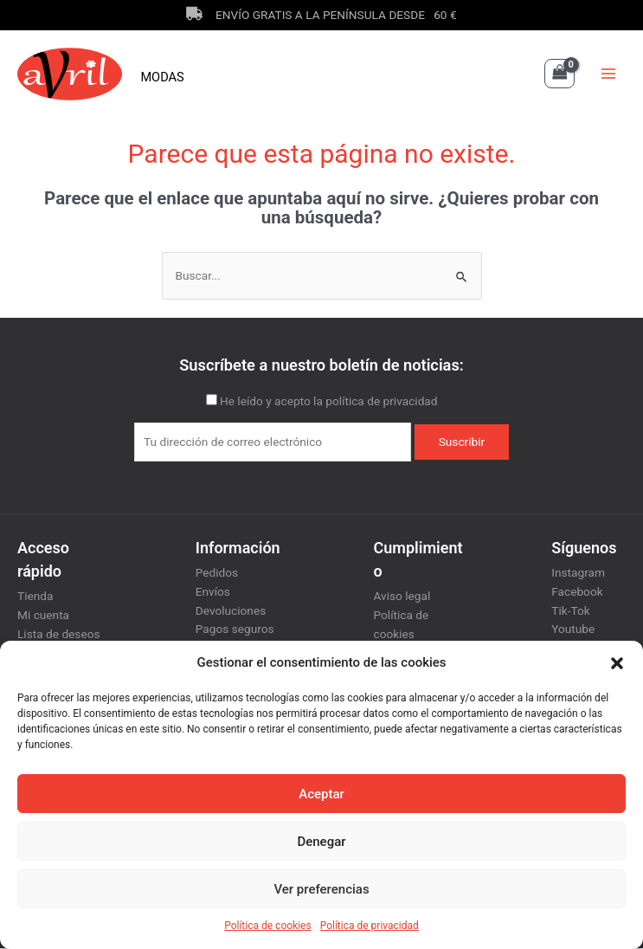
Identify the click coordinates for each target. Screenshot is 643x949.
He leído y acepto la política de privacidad (329, 403)
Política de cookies (268, 926)
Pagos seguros (235, 630)
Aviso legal (402, 597)
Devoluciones (231, 611)
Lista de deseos (58, 635)
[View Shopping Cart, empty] (559, 75)
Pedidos (217, 574)
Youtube (573, 630)
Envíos (213, 592)
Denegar (321, 841)
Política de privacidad (369, 926)
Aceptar (321, 794)
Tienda (35, 597)
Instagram (578, 574)
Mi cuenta (43, 616)
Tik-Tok (570, 611)
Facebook (576, 592)
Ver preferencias (321, 889)
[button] (617, 663)
